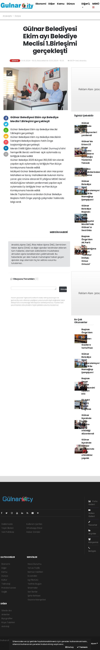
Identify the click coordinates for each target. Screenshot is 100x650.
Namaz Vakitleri (35, 571)
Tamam (82, 647)
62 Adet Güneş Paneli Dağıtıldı (86, 404)
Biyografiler (6, 618)
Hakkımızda (7, 524)
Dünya (71, 3)
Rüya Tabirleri (8, 622)
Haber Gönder (33, 532)
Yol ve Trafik (34, 567)
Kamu (60, 3)
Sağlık (4, 591)
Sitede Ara (6, 610)
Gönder (63, 289)
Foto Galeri (93, 503)
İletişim (92, 549)
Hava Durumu (34, 564)
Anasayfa (7, 16)
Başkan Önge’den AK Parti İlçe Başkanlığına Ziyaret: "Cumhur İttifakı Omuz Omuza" (88, 250)
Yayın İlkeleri (7, 528)
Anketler (5, 614)
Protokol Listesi (8, 587)
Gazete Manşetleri (37, 599)
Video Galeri (91, 513)
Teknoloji (5, 583)
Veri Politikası (7, 532)
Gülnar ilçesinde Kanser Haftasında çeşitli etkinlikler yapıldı (87, 449)
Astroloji (5, 626)
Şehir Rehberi (34, 595)
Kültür (4, 579)
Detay (69, 647)
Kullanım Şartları (34, 524)
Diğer (51, 3)
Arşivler (92, 532)
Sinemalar (33, 587)
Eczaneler (32, 575)
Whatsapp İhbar (34, 528)
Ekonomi (41, 3)
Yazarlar (92, 523)
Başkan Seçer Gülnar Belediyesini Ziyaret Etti (88, 386)
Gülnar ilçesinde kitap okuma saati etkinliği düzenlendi (87, 424)
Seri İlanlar (33, 591)
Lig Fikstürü (33, 579)
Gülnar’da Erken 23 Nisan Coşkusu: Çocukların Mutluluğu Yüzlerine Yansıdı (87, 152)
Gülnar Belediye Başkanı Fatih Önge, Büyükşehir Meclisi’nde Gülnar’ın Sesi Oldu (87, 218)
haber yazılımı (7, 643)
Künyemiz (93, 541)
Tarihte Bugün (35, 583)
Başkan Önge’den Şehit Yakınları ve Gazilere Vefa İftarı (87, 338)
